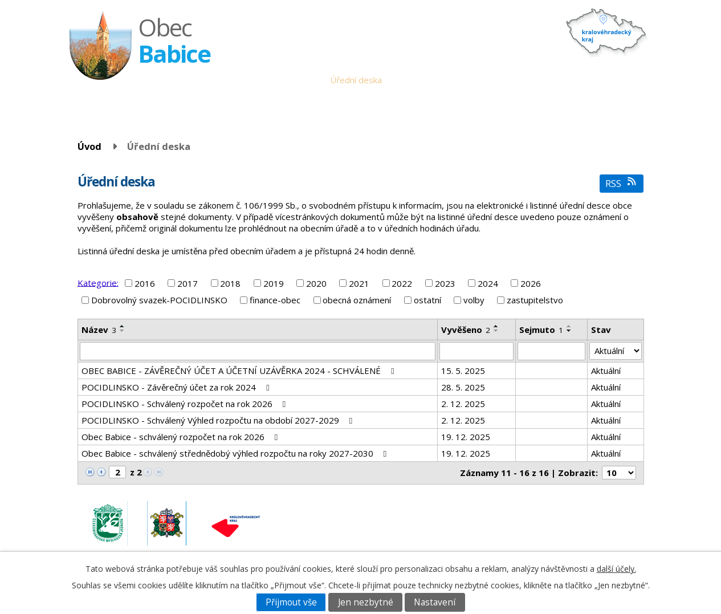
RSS (621, 183)
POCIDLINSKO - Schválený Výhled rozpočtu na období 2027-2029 (219, 420)
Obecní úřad (297, 80)
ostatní (427, 300)
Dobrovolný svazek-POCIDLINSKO (159, 300)
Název (99, 329)
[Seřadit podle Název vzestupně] (122, 326)
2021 (359, 283)
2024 (488, 283)
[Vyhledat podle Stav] (615, 351)
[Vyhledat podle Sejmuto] (552, 351)
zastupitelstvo (535, 300)
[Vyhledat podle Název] (257, 351)
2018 (230, 283)
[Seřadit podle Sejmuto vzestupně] (569, 326)
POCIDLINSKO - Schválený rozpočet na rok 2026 (186, 403)
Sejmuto (541, 329)
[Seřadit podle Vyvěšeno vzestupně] (496, 326)
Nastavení (434, 602)
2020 (316, 283)
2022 (402, 283)
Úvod (255, 80)
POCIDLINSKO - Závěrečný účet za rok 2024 (177, 387)
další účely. (616, 568)
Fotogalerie (561, 80)
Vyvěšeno (465, 329)
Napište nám (616, 80)
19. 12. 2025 (465, 436)
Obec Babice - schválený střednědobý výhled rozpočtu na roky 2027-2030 (236, 453)
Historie (514, 80)
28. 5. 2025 (463, 387)
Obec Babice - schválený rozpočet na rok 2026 (182, 436)
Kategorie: (98, 282)
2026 (530, 283)
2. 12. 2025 (463, 403)
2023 (445, 283)
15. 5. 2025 (463, 370)
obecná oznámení (357, 300)
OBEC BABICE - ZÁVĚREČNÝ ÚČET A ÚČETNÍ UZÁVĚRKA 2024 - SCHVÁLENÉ (240, 370)
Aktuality (406, 80)
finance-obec (275, 300)
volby (473, 300)
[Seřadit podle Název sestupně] (122, 330)
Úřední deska (356, 80)
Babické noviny (461, 80)
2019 (273, 283)
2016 (145, 283)
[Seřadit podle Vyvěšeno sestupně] (496, 330)
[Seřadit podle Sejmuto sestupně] (569, 330)
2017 (187, 283)
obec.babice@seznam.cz (564, 516)
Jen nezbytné (365, 602)
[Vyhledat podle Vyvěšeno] (476, 351)
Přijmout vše (291, 602)
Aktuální (606, 370)
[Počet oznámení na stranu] (619, 472)
